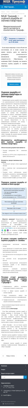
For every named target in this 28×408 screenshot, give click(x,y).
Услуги (3, 369)
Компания (4, 366)
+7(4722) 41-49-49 (8, 386)
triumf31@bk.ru (9, 228)
